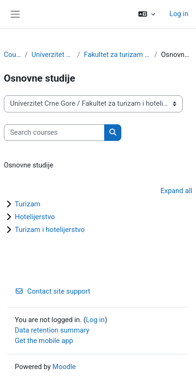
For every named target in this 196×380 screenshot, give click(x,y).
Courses (12, 54)
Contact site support (52, 291)
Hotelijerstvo (35, 217)
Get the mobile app (44, 340)
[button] (146, 14)
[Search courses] (54, 132)
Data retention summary (52, 330)
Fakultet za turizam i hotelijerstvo (117, 54)
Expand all (176, 190)
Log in (178, 13)
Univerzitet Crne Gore (52, 54)
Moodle (64, 366)
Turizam (27, 204)
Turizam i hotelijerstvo (50, 229)
